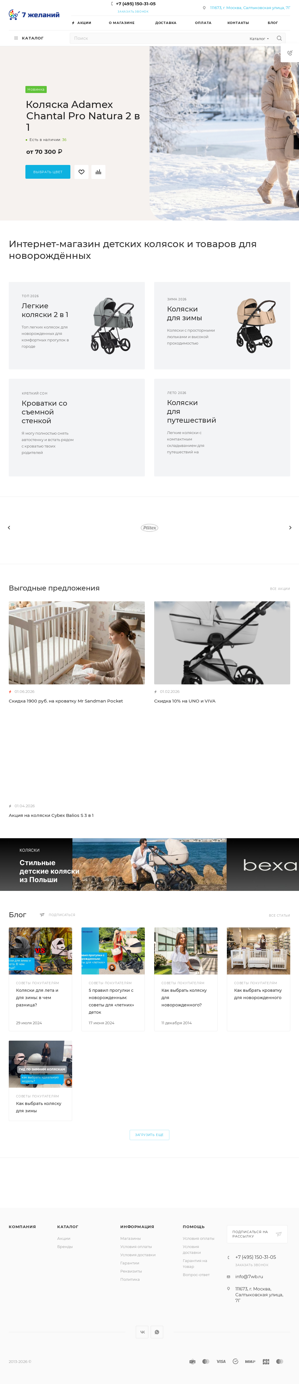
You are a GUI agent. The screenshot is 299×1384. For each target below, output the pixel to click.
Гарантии (129, 1263)
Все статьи (279, 915)
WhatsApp (157, 1332)
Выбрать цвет (47, 172)
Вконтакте (142, 1332)
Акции (63, 1238)
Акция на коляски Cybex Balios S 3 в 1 (51, 815)
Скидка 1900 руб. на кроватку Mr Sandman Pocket (66, 701)
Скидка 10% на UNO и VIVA (184, 701)
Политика (130, 1279)
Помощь (194, 1226)
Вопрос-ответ (196, 1274)
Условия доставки (138, 1254)
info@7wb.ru (249, 1276)
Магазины (130, 1238)
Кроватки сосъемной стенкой (44, 412)
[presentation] (9, 527)
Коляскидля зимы (184, 313)
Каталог (68, 1226)
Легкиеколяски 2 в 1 (45, 310)
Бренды (65, 1246)
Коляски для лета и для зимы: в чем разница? (37, 998)
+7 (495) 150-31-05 (136, 3)
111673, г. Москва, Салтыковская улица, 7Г (250, 7)
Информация (137, 1226)
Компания (22, 1226)
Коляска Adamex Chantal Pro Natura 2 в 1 (83, 115)
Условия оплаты (136, 1246)
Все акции (280, 589)
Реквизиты (131, 1271)
